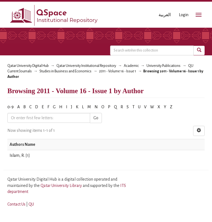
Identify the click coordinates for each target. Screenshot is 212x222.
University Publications (164, 66)
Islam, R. (17, 155)
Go (95, 118)
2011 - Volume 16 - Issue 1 (117, 71)
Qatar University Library (62, 185)
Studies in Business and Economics (65, 71)
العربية (165, 15)
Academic (131, 66)
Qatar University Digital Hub (28, 66)
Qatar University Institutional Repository (86, 66)
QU (31, 204)
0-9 (10, 107)
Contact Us (16, 204)
